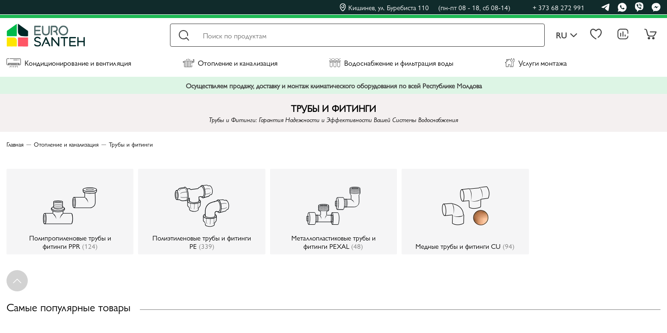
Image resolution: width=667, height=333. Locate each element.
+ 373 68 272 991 (559, 7)
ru (567, 35)
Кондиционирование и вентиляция (68, 62)
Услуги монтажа (536, 62)
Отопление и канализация (229, 62)
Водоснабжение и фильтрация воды (391, 62)
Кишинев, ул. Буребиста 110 (425, 7)
